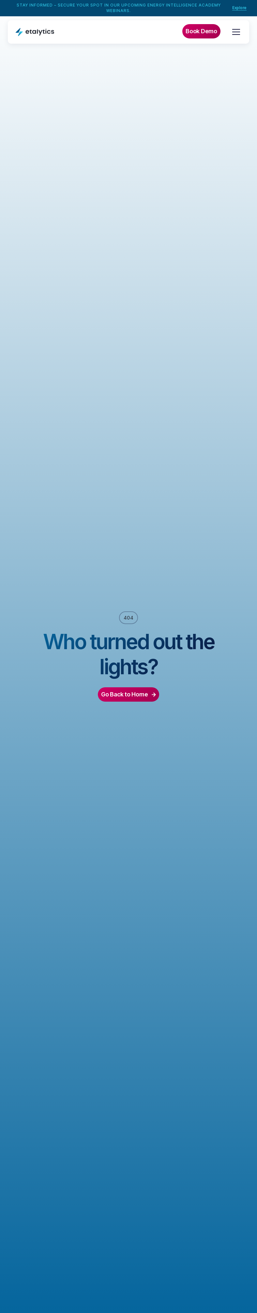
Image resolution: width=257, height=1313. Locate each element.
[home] (35, 31)
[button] (234, 32)
